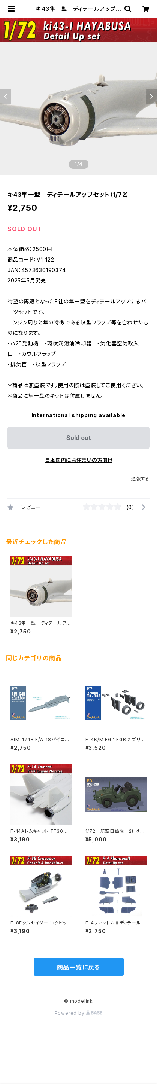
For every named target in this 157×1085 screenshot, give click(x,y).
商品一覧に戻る (78, 967)
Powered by (79, 1013)
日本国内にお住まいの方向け (78, 460)
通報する (140, 479)
